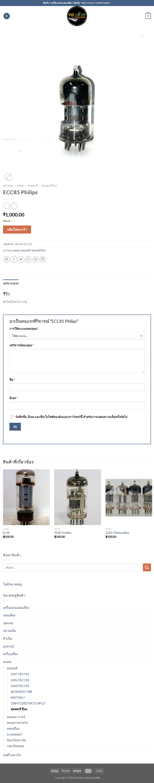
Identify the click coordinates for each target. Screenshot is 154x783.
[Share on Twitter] (21, 259)
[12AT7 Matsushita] (128, 497)
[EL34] (26, 497)
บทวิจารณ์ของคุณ (21, 345)
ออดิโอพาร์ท (12, 755)
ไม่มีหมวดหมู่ (12, 584)
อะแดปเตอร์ (14, 734)
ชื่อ (12, 379)
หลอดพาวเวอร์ (16, 717)
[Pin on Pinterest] (35, 259)
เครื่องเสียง (10, 654)
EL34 (6, 532)
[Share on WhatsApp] (6, 259)
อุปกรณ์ (8, 646)
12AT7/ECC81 (20, 674)
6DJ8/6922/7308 (21, 691)
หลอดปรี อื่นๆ (49, 185)
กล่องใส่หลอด (15, 746)
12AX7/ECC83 (20, 686)
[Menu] (6, 16)
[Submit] (147, 567)
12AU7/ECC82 (20, 680)
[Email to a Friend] (28, 259)
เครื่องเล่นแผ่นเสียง (16, 607)
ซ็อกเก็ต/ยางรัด (16, 740)
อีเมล (13, 398)
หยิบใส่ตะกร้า (17, 229)
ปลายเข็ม (9, 630)
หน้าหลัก (8, 185)
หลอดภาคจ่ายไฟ (17, 722)
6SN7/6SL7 (18, 697)
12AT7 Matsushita (117, 532)
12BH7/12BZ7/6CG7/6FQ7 (28, 703)
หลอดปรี (33, 185)
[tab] (10, 283)
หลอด (20, 185)
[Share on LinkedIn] (43, 259)
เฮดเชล (8, 623)
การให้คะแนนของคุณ (23, 328)
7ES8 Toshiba (62, 532)
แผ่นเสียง (9, 615)
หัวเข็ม (7, 638)
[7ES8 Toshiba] (77, 497)
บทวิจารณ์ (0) (10, 283)
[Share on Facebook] (14, 259)
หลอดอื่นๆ (13, 728)
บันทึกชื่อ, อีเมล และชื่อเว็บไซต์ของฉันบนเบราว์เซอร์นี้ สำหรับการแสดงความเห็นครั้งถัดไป (71, 417)
